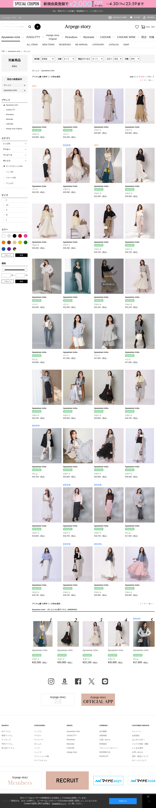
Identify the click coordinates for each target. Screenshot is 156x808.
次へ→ (151, 80)
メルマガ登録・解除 (140, 744)
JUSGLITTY (33, 37)
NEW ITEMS (48, 44)
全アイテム (6, 731)
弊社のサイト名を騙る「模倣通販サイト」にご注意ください (80, 11)
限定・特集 (147, 37)
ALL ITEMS (32, 44)
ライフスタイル (40, 760)
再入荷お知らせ (109, 284)
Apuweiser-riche (11, 37)
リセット (7, 255)
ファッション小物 (41, 756)
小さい (142, 77)
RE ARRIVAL (81, 44)
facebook (78, 681)
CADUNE (105, 37)
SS (7, 205)
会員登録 (135, 735)
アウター (37, 735)
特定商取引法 (104, 752)
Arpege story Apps (98, 700)
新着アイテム (7, 735)
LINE (105, 681)
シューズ (37, 752)
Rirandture (71, 37)
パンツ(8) (9, 172)
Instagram (51, 681)
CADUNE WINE (126, 37)
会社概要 (103, 731)
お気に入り (137, 27)
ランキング (6, 740)
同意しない (148, 796)
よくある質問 (137, 748)
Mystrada (88, 37)
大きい (149, 77)
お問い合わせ (104, 740)
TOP (3, 51)
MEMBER (151, 17)
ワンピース (38, 740)
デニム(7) (9, 183)
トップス (37, 731)
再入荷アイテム (8, 748)
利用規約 (103, 744)
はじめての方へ (138, 740)
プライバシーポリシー (108, 748)
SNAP (126, 44)
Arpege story (58, 700)
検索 (21, 255)
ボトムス (27, 51)
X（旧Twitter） (91, 681)
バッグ (37, 748)
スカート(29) (11, 178)
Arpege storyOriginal (52, 37)
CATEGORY (98, 44)
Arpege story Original (14, 129)
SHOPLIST (103, 756)
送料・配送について (140, 756)
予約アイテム (7, 744)
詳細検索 (37, 27)
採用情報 (103, 735)
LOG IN (137, 17)
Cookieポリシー (59, 803)
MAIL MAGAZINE (120, 17)
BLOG (65, 681)
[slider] (3, 269)
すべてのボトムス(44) (14, 166)
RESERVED (65, 44)
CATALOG (114, 44)
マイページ (136, 731)
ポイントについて (139, 760)
